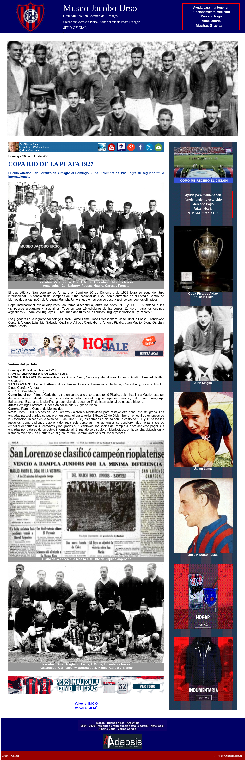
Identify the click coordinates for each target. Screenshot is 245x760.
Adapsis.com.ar (233, 755)
